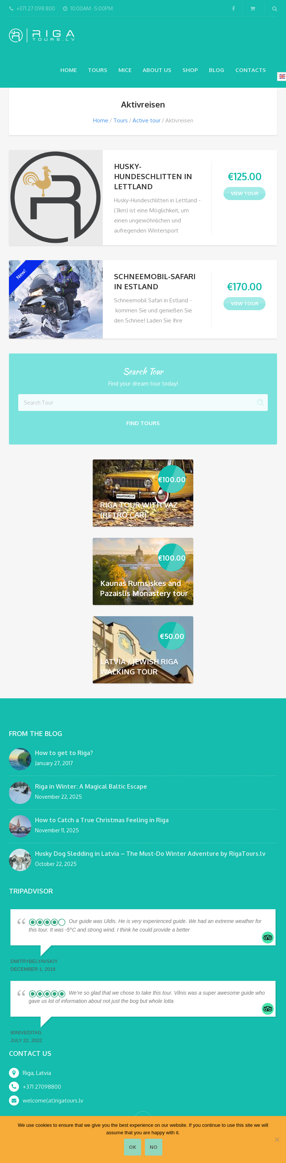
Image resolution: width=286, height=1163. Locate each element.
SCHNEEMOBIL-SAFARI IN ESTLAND (155, 281)
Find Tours (143, 423)
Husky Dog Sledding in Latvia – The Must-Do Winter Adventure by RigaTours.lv (150, 853)
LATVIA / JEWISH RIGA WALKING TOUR (139, 666)
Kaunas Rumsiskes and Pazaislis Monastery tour (144, 588)
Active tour (147, 120)
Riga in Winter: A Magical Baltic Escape (91, 786)
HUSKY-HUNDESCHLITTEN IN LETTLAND (153, 176)
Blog (216, 70)
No (154, 1147)
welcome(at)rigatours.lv (53, 1100)
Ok (132, 1147)
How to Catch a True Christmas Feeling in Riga (102, 820)
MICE (124, 70)
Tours (97, 70)
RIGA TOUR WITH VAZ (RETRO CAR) (139, 510)
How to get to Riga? (64, 753)
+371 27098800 (42, 1086)
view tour (244, 193)
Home (68, 70)
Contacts (250, 70)
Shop (190, 70)
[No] (276, 1139)
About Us (157, 70)
